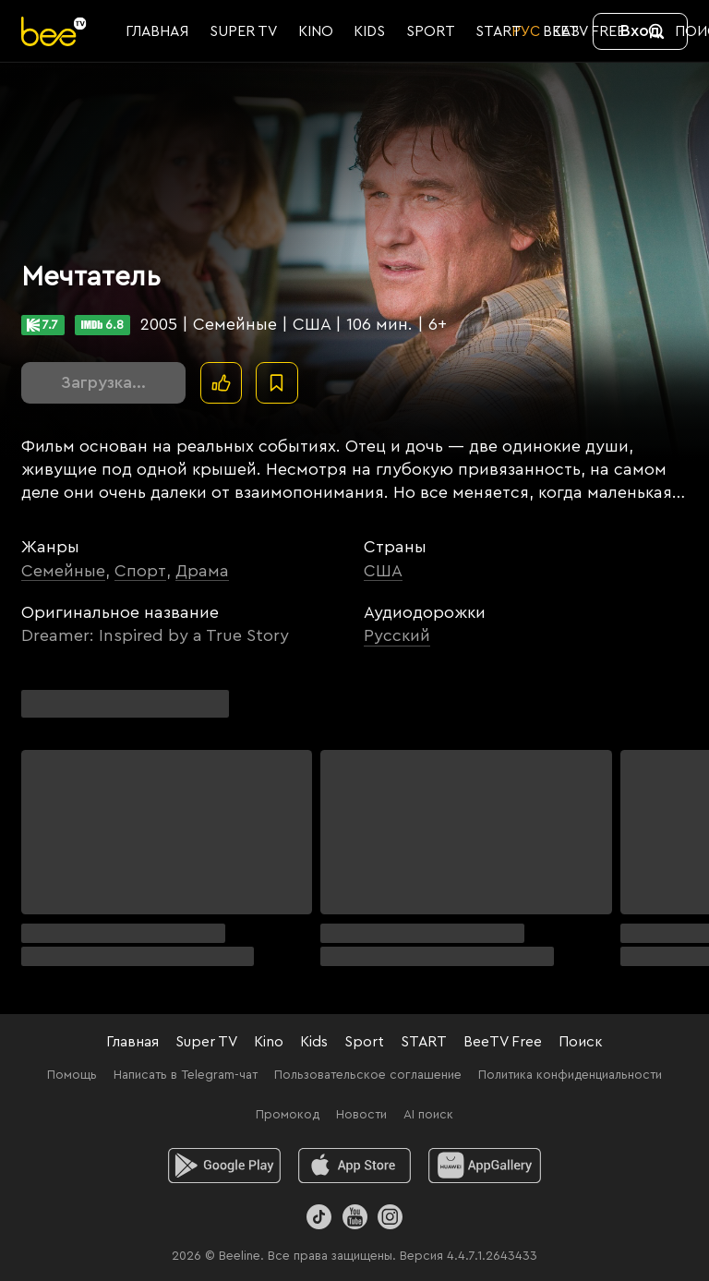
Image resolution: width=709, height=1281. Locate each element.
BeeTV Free (502, 1041)
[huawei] (485, 1165)
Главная (132, 1041)
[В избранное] (276, 383)
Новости (361, 1114)
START (424, 1041)
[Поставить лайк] (221, 383)
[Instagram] (390, 1216)
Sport (364, 1041)
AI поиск (428, 1114)
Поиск (581, 1041)
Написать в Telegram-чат (186, 1075)
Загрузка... (103, 382)
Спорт (140, 570)
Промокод (287, 1114)
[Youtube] (354, 1216)
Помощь (72, 1075)
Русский (397, 635)
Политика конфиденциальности (570, 1075)
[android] (225, 1165)
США (383, 570)
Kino (268, 1041)
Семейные (63, 570)
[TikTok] (318, 1216)
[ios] (355, 1165)
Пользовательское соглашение (368, 1075)
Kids (314, 1041)
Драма (202, 570)
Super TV (206, 1041)
